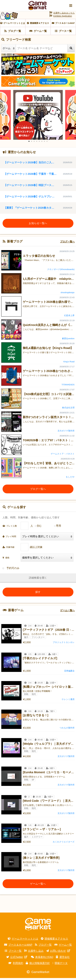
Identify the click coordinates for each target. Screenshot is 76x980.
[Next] (73, 117)
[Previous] (3, 117)
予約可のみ (11, 570)
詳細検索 (34, 579)
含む (39, 527)
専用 (58, 527)
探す (38, 593)
